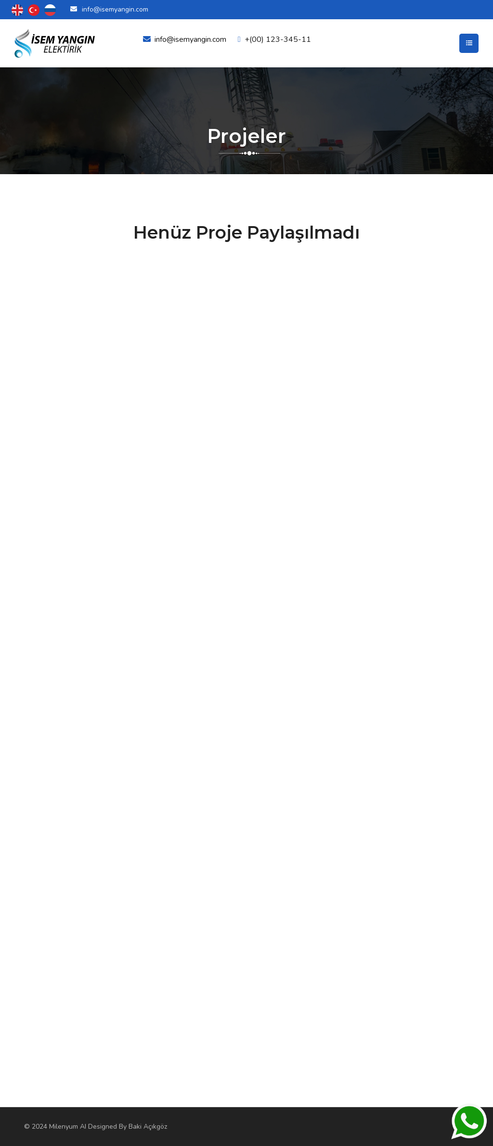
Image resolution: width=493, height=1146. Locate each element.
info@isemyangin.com (115, 9)
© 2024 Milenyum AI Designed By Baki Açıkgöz (95, 1126)
